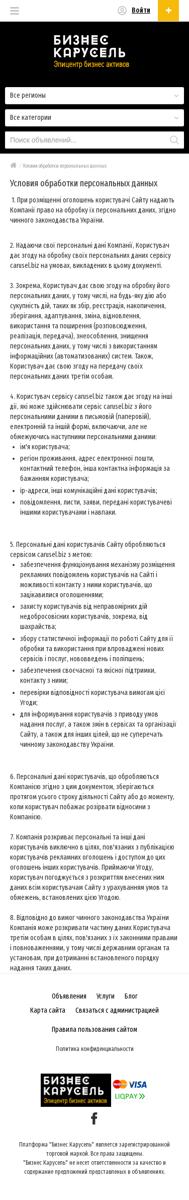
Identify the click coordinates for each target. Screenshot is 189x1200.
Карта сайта (47, 1010)
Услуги (106, 996)
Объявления (69, 996)
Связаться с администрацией (117, 1010)
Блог (131, 996)
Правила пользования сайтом (94, 1029)
